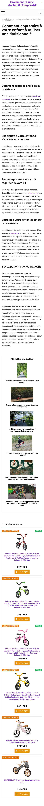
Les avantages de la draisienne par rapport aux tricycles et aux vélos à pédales (22, 478)
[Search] (40, 13)
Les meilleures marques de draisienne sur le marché (22, 454)
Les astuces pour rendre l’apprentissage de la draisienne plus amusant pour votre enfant (22, 503)
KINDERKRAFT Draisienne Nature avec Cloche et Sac (22, 781)
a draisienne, (33, 193)
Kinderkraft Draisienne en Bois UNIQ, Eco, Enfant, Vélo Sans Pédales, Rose (22, 741)
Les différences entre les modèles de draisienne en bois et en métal (22, 430)
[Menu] (3, 13)
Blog (9, 19)
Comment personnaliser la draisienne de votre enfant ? (22, 406)
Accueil (4, 19)
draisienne (15, 233)
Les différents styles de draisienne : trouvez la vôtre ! (22, 382)
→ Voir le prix (23, 572)
